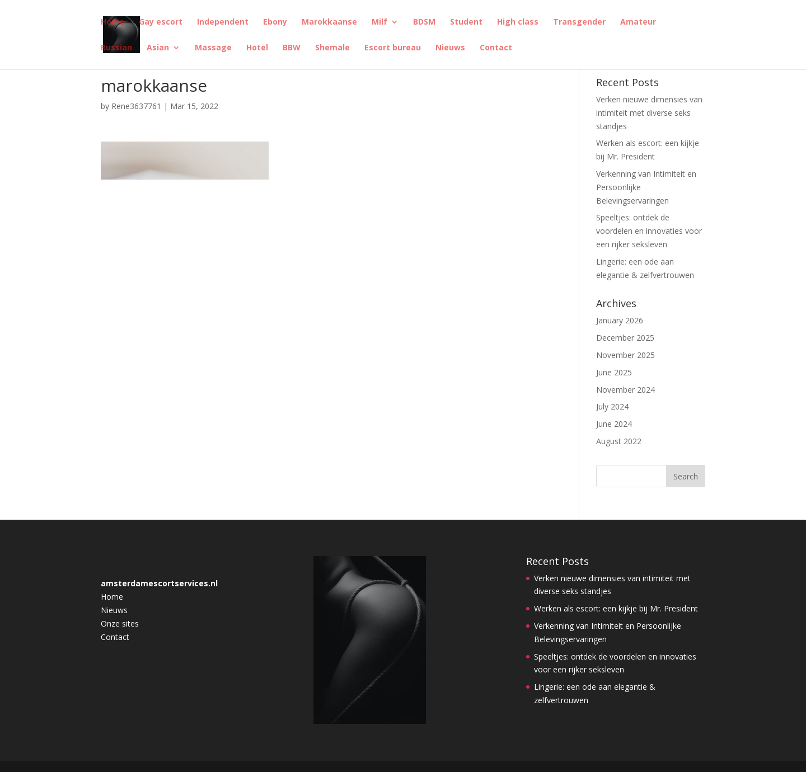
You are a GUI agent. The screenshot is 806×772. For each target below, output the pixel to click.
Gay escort (160, 22)
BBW (292, 48)
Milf (379, 22)
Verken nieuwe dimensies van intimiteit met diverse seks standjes (649, 112)
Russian (116, 48)
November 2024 (625, 389)
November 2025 (625, 355)
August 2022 (618, 441)
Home (112, 22)
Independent (223, 22)
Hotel (257, 48)
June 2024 (614, 423)
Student (466, 22)
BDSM (424, 22)
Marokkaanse (329, 22)
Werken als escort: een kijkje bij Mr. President (616, 608)
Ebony (275, 22)
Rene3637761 (136, 106)
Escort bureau (392, 48)
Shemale (332, 48)
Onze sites (120, 623)
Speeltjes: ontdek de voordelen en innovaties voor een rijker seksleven (649, 231)
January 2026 (619, 320)
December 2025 (625, 337)
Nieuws (450, 48)
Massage (213, 48)
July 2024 (612, 406)
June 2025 (614, 372)
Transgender (579, 22)
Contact (496, 48)
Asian (158, 48)
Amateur (638, 22)
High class (517, 22)
